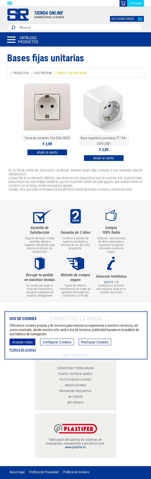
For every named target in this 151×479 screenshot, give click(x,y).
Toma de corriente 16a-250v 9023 (47, 138)
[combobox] (80, 27)
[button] (22, 39)
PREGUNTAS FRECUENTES (75, 391)
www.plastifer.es (75, 447)
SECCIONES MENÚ (122, 19)
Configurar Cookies (57, 342)
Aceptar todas (22, 342)
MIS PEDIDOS (75, 402)
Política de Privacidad (43, 472)
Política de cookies (23, 350)
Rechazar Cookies (95, 342)
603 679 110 (111, 282)
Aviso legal (17, 472)
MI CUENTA (75, 397)
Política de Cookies (76, 472)
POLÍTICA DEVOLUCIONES (75, 379)
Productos (21, 73)
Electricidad (43, 73)
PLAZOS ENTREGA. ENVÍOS (75, 374)
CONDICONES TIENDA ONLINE (75, 368)
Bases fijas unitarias (72, 73)
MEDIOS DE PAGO (75, 385)
